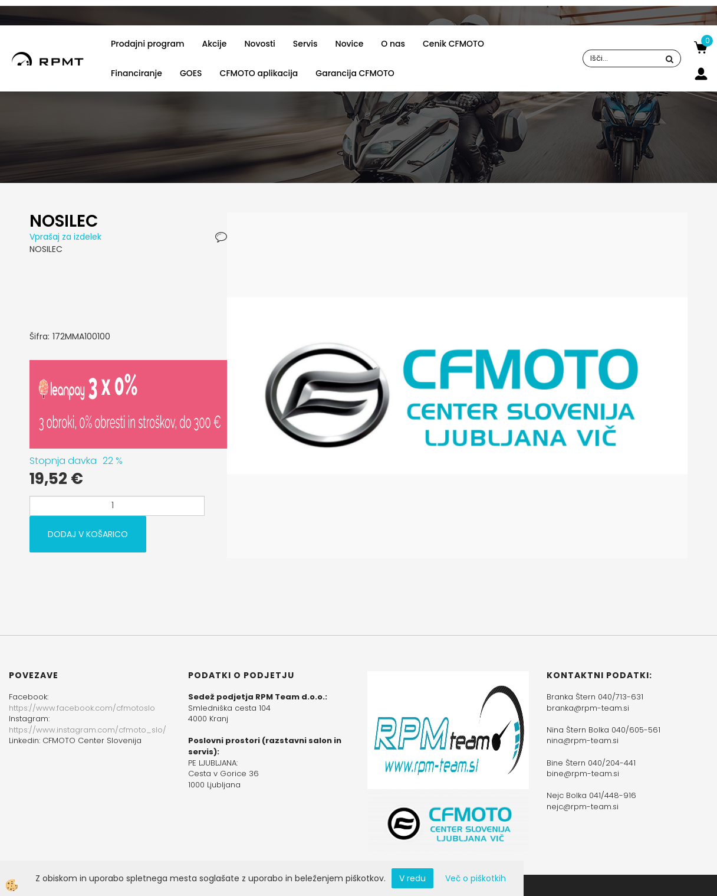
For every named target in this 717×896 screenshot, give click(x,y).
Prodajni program (147, 44)
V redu (412, 878)
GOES (191, 73)
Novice (350, 44)
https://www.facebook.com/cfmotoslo (82, 708)
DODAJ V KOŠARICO (88, 534)
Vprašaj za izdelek (65, 237)
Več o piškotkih (475, 878)
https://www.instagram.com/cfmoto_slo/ (87, 729)
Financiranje (136, 73)
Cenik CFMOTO (453, 44)
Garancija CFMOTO (354, 73)
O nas (393, 44)
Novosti (259, 44)
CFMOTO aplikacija (259, 73)
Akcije (214, 44)
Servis (305, 44)
